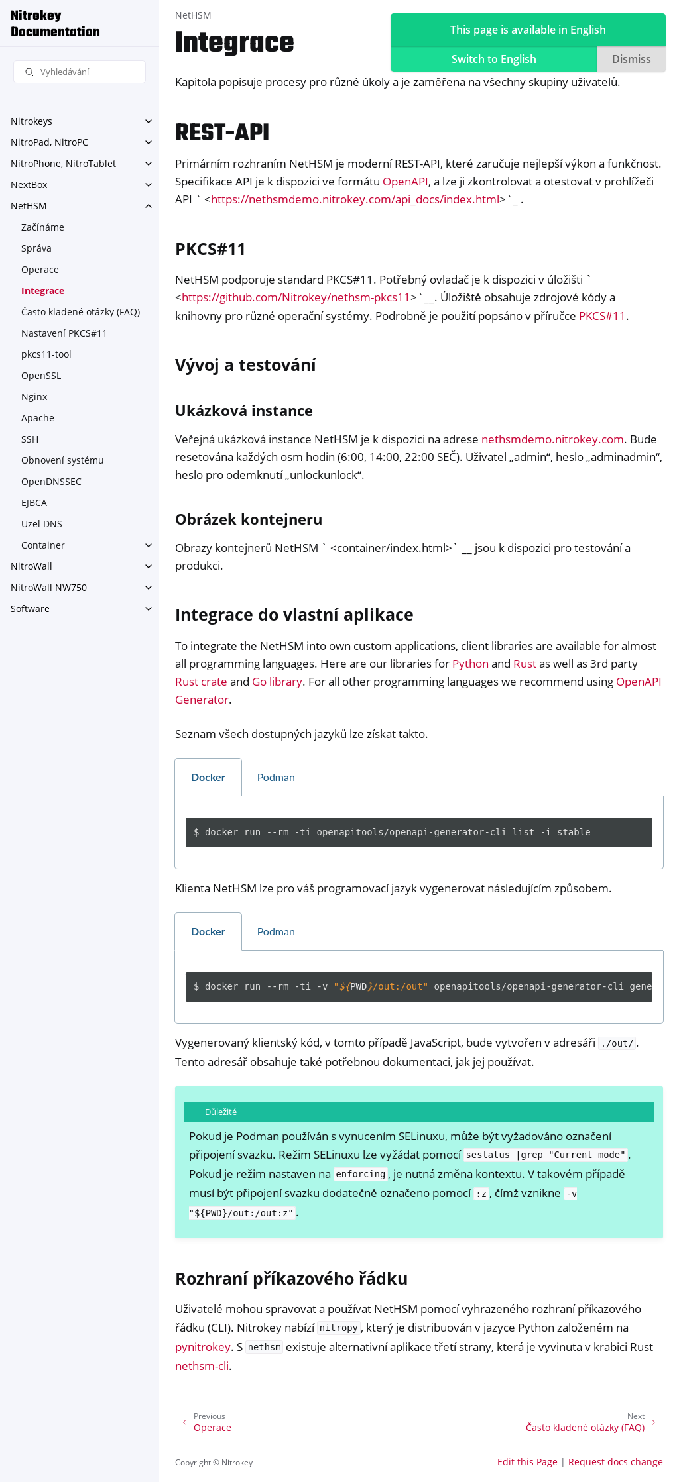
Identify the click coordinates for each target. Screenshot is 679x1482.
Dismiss (631, 59)
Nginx (34, 396)
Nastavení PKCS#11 (64, 333)
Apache (37, 417)
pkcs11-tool (46, 354)
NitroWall (31, 566)
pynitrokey (203, 1346)
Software (30, 608)
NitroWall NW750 (49, 587)
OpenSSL (41, 375)
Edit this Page (527, 1462)
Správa (36, 248)
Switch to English (494, 59)
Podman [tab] (276, 776)
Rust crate (201, 681)
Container (43, 545)
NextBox (29, 184)
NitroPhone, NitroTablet (63, 163)
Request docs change (615, 1462)
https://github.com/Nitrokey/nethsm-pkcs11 (296, 297)
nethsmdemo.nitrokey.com (552, 439)
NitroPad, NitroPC (49, 142)
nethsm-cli (202, 1365)
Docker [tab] (208, 776)
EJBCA (34, 502)
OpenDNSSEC (51, 481)
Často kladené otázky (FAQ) (80, 311)
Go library (277, 681)
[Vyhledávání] (79, 72)
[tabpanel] (419, 832)
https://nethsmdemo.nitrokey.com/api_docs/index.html (355, 199)
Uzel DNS (41, 523)
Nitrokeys (31, 121)
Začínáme (42, 227)
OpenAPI (405, 181)
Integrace (42, 290)
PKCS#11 (602, 315)
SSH (29, 439)
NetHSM (29, 205)
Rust (524, 663)
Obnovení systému (62, 460)
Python (470, 663)
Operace (40, 269)
